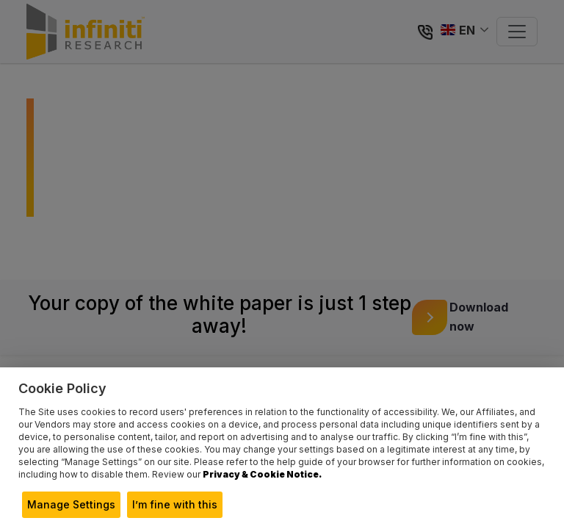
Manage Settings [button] (71, 504)
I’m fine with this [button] (174, 504)
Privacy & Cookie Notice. (262, 474)
